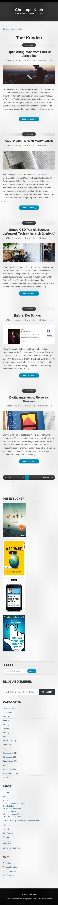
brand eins (33, 60)
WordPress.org (8, 875)
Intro (4, 733)
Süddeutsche (8, 753)
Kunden (13, 29)
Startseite (6, 29)
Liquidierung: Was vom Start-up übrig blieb (28, 54)
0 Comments (47, 60)
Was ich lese (8, 769)
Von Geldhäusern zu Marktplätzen (29, 141)
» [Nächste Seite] (7, 482)
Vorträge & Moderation (11, 848)
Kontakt (6, 829)
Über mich (7, 841)
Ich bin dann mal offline (12, 809)
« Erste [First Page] (8, 477)
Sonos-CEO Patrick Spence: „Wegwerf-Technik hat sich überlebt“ (29, 231)
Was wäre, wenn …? (11, 814)
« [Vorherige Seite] (14, 477)
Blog (4, 797)
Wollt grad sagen (9, 773)
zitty (4, 777)
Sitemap (6, 837)
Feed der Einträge (10, 867)
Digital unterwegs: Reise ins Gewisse (29, 399)
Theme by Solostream (44, 899)
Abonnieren (47, 692)
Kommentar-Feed (9, 871)
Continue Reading (29, 119)
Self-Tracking (8, 833)
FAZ (4, 716)
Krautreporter (8, 741)
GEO (5, 729)
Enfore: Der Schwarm (29, 315)
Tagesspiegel (8, 761)
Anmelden (7, 863)
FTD (4, 725)
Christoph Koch (29, 10)
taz (4, 765)
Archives (6, 792)
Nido (4, 749)
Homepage (7, 825)
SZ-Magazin (7, 757)
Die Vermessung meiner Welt (14, 803)
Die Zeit (6, 712)
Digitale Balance (9, 806)
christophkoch (20, 60)
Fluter (5, 720)
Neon (5, 745)
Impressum (7, 844)
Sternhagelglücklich (10, 811)
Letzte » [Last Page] (14, 482)
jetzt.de (5, 737)
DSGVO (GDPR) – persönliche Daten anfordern (21, 821)
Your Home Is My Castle (12, 817)
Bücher (5, 801)
